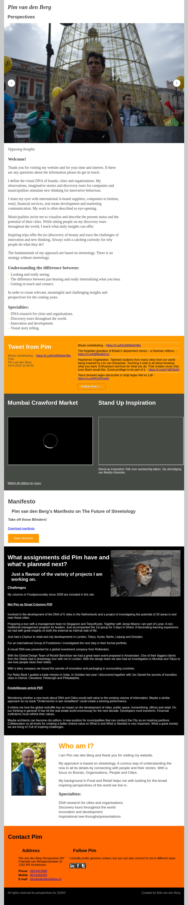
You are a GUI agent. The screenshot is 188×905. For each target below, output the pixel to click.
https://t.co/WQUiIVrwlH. (94, 378)
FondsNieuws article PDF (25, 688)
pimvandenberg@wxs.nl (45, 879)
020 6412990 (38, 871)
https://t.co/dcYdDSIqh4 (164, 369)
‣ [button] (176, 83)
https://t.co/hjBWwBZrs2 (93, 354)
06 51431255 (38, 875)
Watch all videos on (24, 483)
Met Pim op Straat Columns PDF (30, 604)
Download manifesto (21, 528)
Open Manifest (23, 538)
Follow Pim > (90, 386)
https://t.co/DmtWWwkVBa (53, 355)
